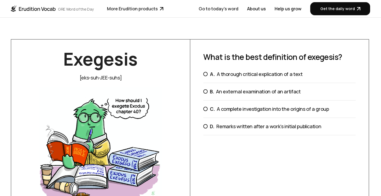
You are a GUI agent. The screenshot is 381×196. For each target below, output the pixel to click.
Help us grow (288, 9)
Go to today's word (218, 9)
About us (256, 9)
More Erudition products (135, 9)
